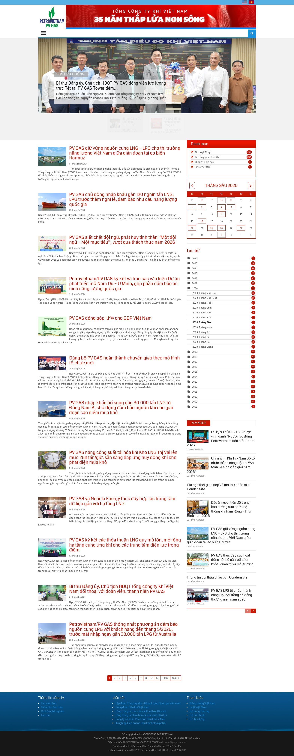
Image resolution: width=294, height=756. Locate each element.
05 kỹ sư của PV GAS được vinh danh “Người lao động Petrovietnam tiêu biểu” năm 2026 (220, 438)
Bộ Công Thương (199, 711)
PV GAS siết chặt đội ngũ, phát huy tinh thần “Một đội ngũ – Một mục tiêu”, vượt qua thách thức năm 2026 (52, 243)
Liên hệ (45, 715)
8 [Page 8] (146, 678)
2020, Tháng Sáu (224, 322)
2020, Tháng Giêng (224, 346)
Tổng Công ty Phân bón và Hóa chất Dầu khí (141, 715)
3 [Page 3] (119, 678)
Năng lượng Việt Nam (202, 703)
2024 (194, 268)
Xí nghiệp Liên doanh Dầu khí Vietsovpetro (141, 723)
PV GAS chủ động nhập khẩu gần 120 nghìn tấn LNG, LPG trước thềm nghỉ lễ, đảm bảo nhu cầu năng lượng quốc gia (52, 202)
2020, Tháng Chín (224, 307)
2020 (195, 288)
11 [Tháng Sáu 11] (221, 214)
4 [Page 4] (125, 678)
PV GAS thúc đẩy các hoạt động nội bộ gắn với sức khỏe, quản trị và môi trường (232, 559)
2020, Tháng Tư (224, 332)
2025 (194, 263)
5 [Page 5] (130, 678)
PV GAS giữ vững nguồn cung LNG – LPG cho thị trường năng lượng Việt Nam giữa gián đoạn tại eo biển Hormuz (52, 156)
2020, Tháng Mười (224, 302)
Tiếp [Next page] (164, 678)
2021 (194, 283)
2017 (194, 361)
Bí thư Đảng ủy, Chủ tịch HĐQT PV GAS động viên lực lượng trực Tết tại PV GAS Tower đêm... (147, 75)
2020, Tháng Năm (224, 327)
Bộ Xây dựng (197, 719)
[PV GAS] (52, 17)
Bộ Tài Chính (197, 715)
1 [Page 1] (109, 678)
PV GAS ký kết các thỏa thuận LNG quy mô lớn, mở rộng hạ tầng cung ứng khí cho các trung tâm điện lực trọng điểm (52, 547)
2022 (194, 278)
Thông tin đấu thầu (52, 707)
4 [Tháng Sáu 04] (221, 207)
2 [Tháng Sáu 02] (201, 207)
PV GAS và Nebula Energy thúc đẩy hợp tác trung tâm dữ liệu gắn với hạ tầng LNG (52, 507)
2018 (194, 357)
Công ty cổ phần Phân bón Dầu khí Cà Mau (140, 719)
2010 (194, 396)
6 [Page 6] (135, 678)
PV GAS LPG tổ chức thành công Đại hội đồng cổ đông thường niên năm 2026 (231, 594)
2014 (194, 376)
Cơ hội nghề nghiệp (52, 711)
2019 (194, 351)
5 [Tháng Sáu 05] (231, 207)
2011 (194, 391)
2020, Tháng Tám (224, 312)
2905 (249, 157)
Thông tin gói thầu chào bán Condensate (217, 576)
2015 (194, 371)
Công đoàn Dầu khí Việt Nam (132, 707)
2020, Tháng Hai (224, 341)
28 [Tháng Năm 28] (221, 200)
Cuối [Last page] (174, 678)
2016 (194, 367)
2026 (194, 258)
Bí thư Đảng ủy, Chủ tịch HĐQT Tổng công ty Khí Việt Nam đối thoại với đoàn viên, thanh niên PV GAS (52, 593)
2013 (194, 381)
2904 (249, 152)
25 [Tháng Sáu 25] (221, 228)
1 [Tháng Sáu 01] (192, 207)
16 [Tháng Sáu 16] (202, 221)
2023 (194, 273)
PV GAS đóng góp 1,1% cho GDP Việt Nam (52, 326)
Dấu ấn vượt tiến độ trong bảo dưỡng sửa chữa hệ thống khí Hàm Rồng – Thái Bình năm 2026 (219, 509)
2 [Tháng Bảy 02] (221, 235)
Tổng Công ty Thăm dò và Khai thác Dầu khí (141, 711)
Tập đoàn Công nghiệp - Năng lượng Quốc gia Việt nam (148, 703)
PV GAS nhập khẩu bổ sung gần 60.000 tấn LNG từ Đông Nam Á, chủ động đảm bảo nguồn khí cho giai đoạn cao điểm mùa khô (52, 409)
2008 (194, 406)
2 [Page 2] (114, 678)
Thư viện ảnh (48, 703)
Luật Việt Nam (198, 707)
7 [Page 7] (140, 678)
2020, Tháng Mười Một (224, 298)
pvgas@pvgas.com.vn (175, 742)
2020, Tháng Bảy (224, 317)
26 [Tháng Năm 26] (202, 200)
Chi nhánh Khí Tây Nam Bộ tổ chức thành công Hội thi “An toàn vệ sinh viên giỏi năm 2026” (221, 464)
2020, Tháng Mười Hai (224, 293)
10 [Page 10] (157, 678)
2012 (194, 386)
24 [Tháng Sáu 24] (211, 228)
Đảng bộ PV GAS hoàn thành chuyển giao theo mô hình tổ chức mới (52, 363)
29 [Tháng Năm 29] (231, 200)
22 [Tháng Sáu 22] (192, 228)
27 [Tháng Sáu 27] (241, 228)
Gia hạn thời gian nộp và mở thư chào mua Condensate (218, 486)
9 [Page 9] (151, 678)
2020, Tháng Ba (224, 337)
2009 (194, 401)
